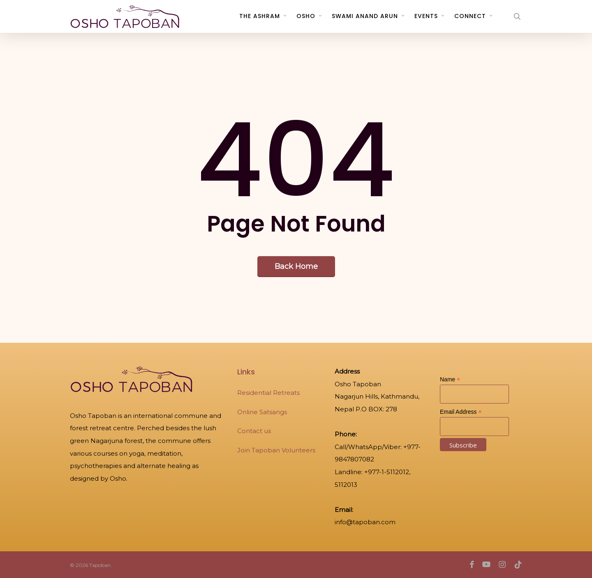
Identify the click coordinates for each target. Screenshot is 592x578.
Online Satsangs (262, 412)
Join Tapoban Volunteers (276, 450)
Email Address (461, 412)
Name (450, 379)
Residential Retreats (268, 393)
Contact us (254, 431)
